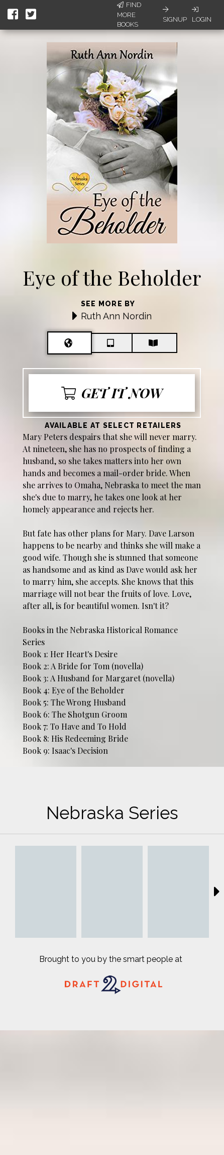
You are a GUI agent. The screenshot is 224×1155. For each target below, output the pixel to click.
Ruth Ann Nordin (116, 316)
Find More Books (129, 14)
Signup (175, 14)
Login (201, 14)
